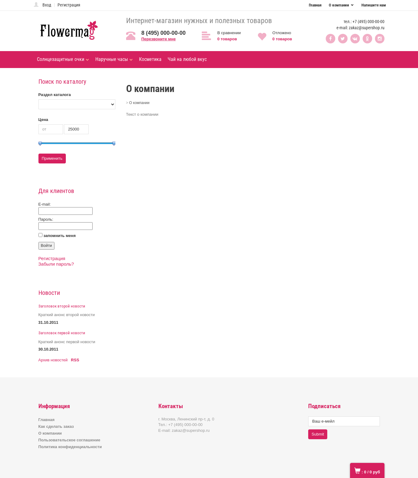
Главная (315, 5)
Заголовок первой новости (61, 333)
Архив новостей (53, 360)
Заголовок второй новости (61, 306)
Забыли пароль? (56, 264)
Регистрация (69, 4)
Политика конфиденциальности (70, 446)
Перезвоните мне (158, 39)
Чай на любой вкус (187, 59)
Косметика (150, 59)
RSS (75, 360)
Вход (46, 4)
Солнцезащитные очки (63, 59)
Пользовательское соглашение (69, 440)
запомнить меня (59, 235)
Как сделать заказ (56, 426)
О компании (339, 5)
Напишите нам (373, 5)
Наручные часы (114, 59)
